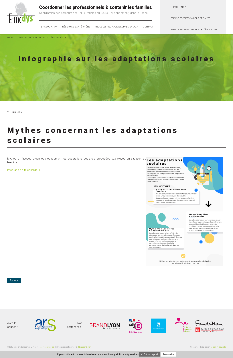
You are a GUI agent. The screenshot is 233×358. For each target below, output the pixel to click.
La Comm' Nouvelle (218, 347)
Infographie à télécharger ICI (24, 170)
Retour (14, 280)
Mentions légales (47, 347)
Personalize (168, 354)
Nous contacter (84, 347)
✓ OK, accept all (150, 354)
